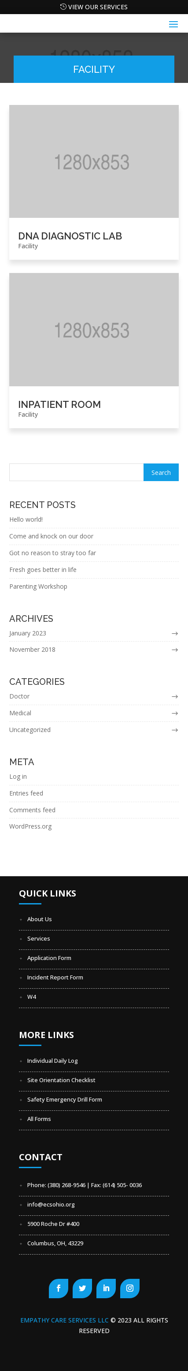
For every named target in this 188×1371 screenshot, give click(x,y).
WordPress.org (30, 826)
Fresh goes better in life (43, 569)
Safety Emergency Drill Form (64, 1099)
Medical (20, 713)
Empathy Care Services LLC (65, 1320)
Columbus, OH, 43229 (55, 1243)
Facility (28, 246)
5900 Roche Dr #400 (53, 1224)
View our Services (98, 7)
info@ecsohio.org (51, 1204)
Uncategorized (30, 729)
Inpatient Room (59, 404)
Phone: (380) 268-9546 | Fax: (65, 1185)
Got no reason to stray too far (52, 553)
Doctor (19, 696)
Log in (18, 776)
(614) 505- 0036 (122, 1185)
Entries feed (26, 793)
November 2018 (32, 649)
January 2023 (27, 633)
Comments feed (32, 810)
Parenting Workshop (38, 586)
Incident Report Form (55, 977)
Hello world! (26, 519)
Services (38, 938)
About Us (39, 919)
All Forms (39, 1119)
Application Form (49, 958)
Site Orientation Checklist (61, 1080)
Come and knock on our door (51, 536)
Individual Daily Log (52, 1061)
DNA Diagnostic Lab (70, 236)
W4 (31, 997)
